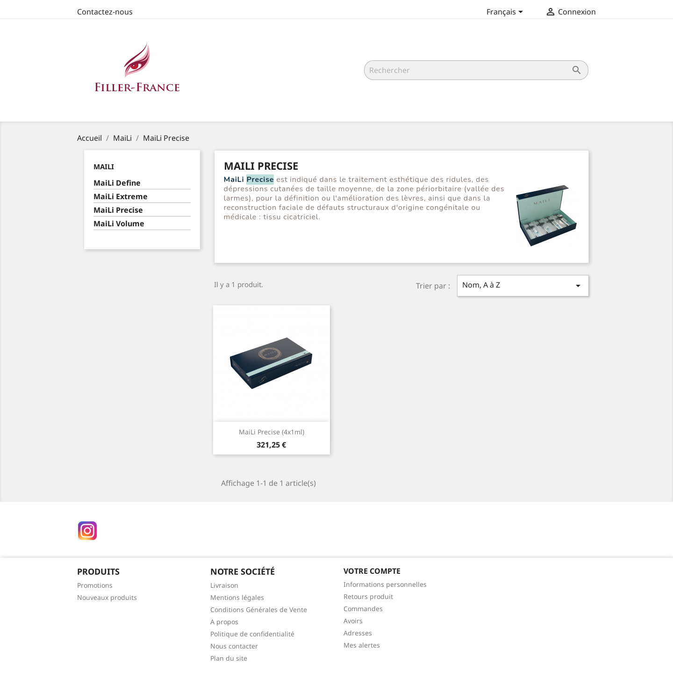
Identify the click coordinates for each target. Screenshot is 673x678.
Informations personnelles (385, 584)
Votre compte (372, 571)
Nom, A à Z (523, 285)
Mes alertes (362, 645)
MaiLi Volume (118, 224)
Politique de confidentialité (252, 633)
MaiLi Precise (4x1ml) (271, 431)
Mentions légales (237, 597)
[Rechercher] (476, 70)
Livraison (224, 585)
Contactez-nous (105, 12)
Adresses (358, 632)
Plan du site (228, 658)
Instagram (87, 530)
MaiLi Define (117, 183)
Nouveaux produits (107, 597)
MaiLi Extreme (120, 197)
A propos (224, 621)
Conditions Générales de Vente (258, 609)
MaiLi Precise (118, 210)
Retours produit (368, 596)
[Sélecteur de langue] (506, 12)
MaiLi (103, 166)
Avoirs (353, 620)
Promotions (95, 585)
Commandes (363, 608)
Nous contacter (234, 646)
